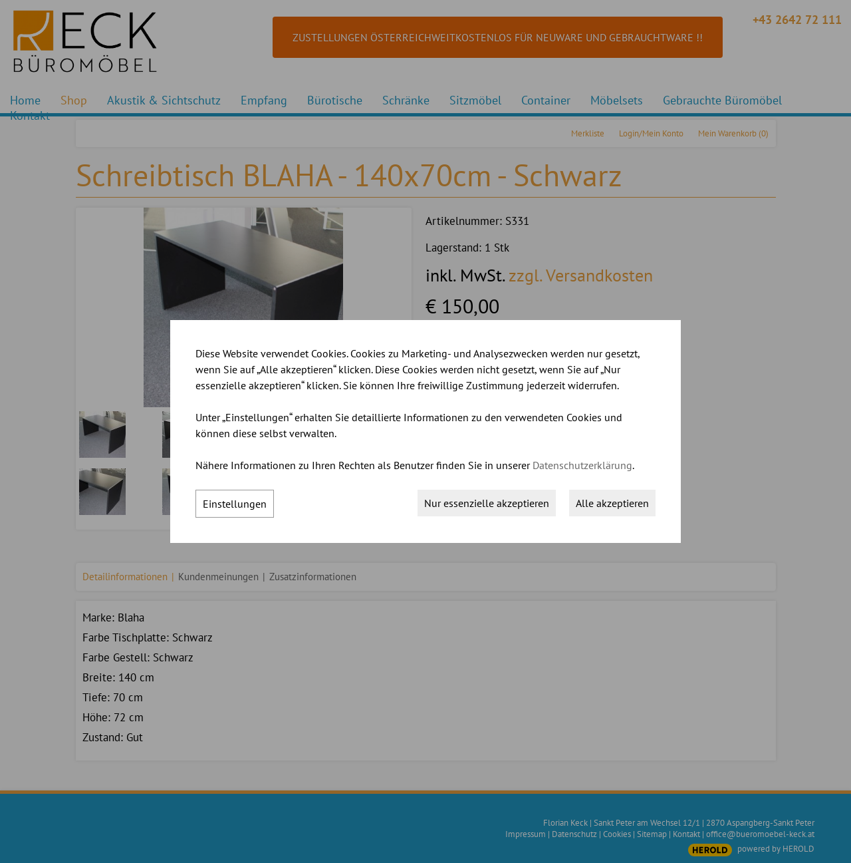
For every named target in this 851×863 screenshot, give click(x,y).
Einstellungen (235, 503)
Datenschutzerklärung (582, 465)
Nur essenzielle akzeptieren (486, 503)
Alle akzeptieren (612, 503)
